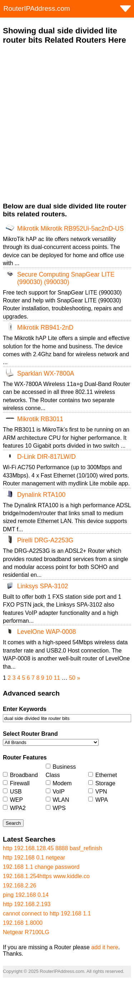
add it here (104, 947)
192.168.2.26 (19, 885)
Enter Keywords (24, 709)
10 (49, 678)
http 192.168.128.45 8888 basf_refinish (52, 848)
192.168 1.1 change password (41, 867)
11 (57, 678)
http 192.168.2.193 (26, 904)
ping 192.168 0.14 (26, 895)
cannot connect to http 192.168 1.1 (47, 913)
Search (13, 823)
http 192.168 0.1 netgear (34, 857)
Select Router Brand (30, 734)
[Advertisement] (67, 123)
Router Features (25, 757)
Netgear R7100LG (26, 932)
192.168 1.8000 (23, 923)
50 (72, 678)
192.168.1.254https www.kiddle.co (46, 876)
